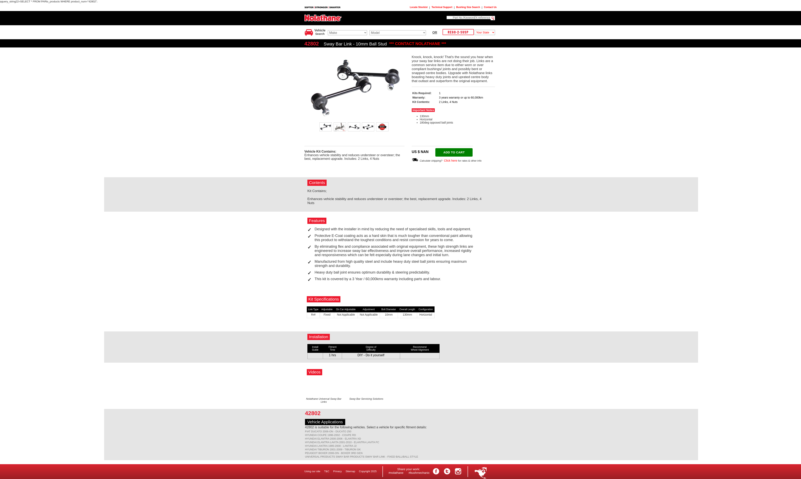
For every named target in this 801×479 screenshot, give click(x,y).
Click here (450, 160)
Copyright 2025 (368, 471)
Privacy (337, 471)
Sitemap (350, 471)
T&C (326, 471)
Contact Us (490, 7)
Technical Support (442, 7)
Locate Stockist (419, 7)
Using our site (312, 471)
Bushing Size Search (468, 7)
